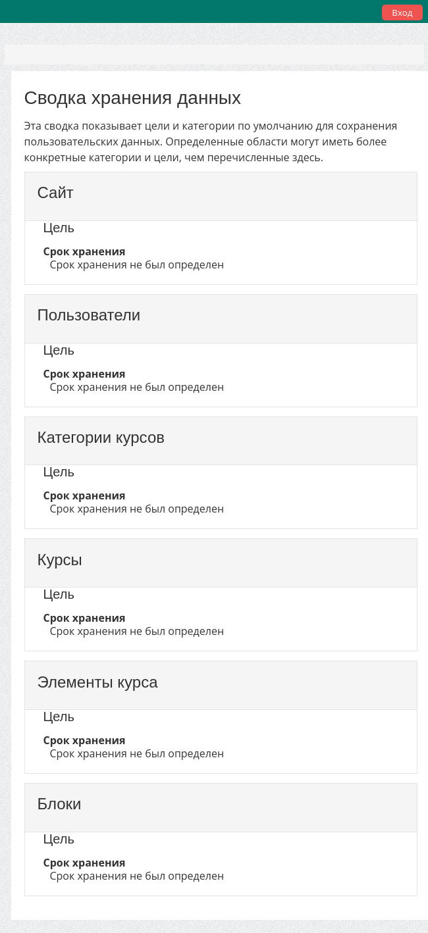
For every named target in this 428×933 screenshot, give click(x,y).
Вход (402, 12)
